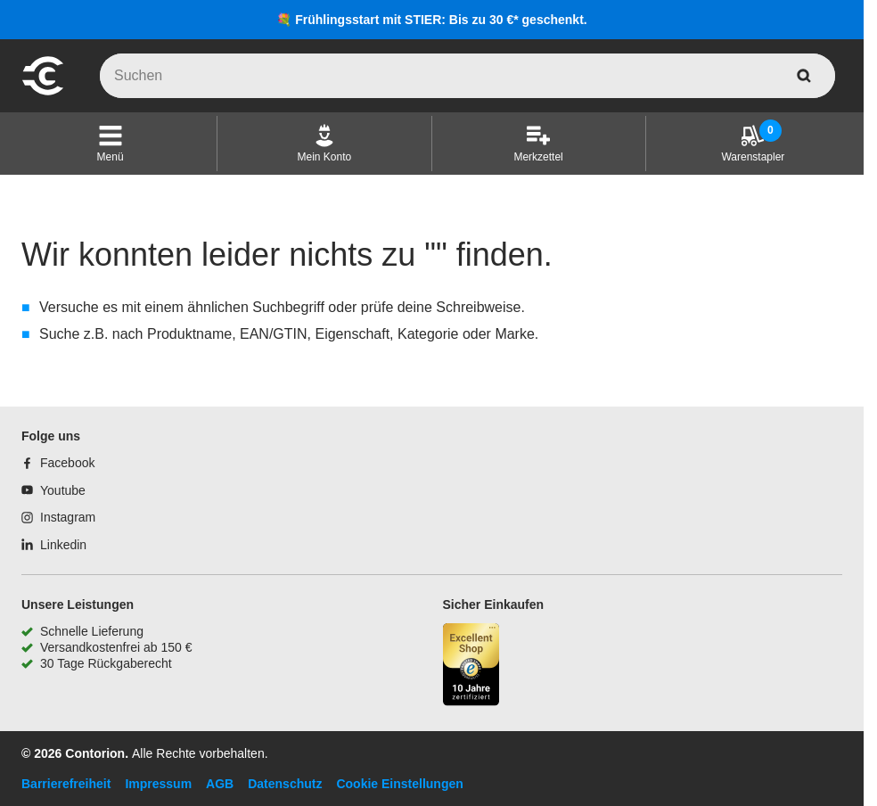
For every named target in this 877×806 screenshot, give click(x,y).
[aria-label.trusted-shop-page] (471, 666)
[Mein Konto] (325, 143)
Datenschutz (285, 784)
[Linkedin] (53, 545)
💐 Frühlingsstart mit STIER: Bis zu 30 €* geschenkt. (431, 19)
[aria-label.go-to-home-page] (42, 93)
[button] (110, 143)
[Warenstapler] (752, 143)
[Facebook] (57, 463)
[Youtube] (53, 490)
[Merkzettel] (537, 143)
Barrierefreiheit (66, 784)
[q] (467, 75)
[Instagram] (58, 517)
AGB (220, 784)
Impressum (158, 784)
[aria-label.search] (804, 76)
